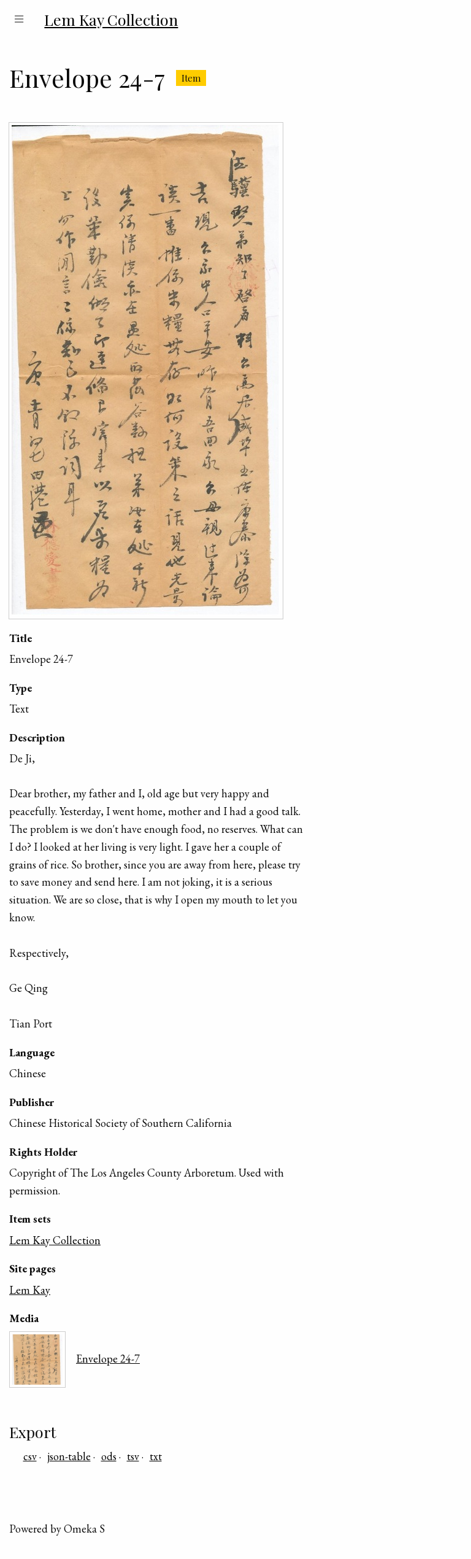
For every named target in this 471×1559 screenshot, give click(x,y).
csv (30, 1456)
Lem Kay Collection (55, 1240)
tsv (133, 1456)
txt (156, 1456)
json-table (69, 1456)
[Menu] (19, 19)
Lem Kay (29, 1290)
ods (109, 1456)
